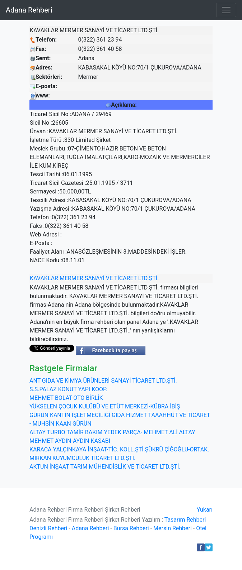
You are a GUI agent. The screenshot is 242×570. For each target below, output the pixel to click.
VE (109, 278)
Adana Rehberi (29, 10)
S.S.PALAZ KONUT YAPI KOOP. (68, 389)
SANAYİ (94, 278)
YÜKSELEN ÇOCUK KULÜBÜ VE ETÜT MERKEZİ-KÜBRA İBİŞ (104, 406)
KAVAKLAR (44, 278)
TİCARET (125, 278)
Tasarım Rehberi (185, 519)
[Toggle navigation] (226, 10)
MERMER (71, 278)
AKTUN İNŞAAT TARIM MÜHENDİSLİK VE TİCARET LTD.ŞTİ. (104, 466)
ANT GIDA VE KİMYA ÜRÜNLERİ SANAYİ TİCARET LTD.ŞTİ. (103, 380)
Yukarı (205, 509)
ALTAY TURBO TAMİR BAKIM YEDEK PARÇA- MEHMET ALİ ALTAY (112, 432)
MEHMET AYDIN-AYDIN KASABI (69, 440)
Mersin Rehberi (172, 528)
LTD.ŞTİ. (148, 278)
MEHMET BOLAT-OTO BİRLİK (66, 397)
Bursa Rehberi (131, 528)
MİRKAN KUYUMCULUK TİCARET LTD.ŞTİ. (82, 458)
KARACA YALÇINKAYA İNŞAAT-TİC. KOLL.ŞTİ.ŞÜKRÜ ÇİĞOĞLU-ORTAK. (119, 449)
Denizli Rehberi (48, 528)
